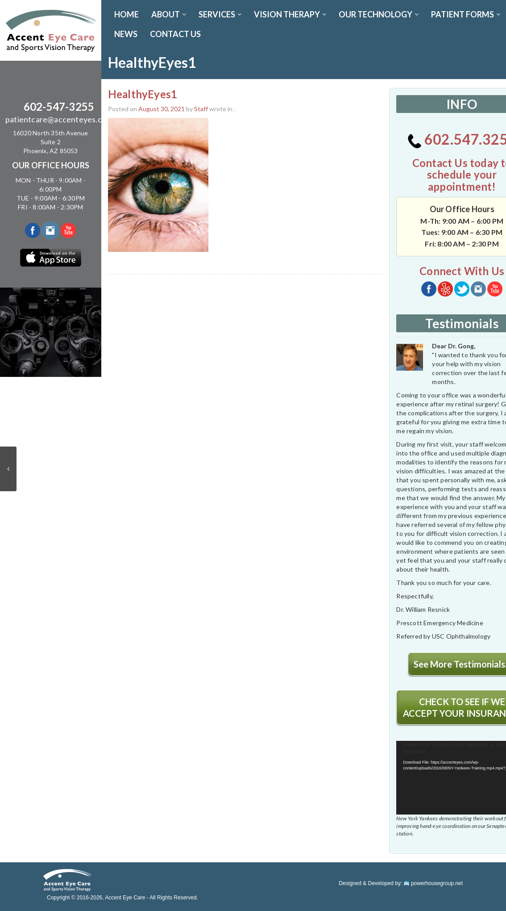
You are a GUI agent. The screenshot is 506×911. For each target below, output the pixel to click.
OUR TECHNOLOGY (379, 14)
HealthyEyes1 (142, 94)
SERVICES (220, 14)
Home (126, 14)
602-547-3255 (59, 106)
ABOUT (168, 14)
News (125, 34)
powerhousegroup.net (433, 883)
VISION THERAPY (290, 14)
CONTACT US (175, 34)
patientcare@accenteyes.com (58, 119)
